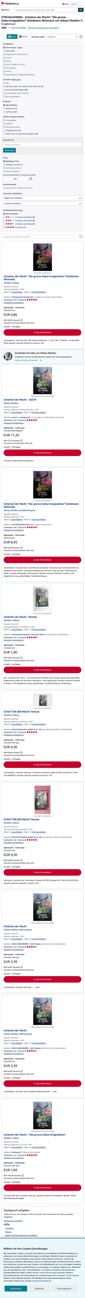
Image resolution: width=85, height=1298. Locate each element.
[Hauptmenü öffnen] (6, 10)
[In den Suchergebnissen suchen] (42, 236)
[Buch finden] (81, 10)
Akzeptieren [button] (15, 1288)
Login (73, 4)
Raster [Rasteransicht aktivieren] (26, 36)
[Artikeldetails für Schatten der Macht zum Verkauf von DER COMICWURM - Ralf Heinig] (42, 908)
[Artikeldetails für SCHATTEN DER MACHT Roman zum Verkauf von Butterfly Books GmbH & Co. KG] (42, 700)
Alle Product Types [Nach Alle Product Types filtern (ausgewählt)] (12, 47)
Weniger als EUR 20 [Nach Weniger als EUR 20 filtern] (13, 164)
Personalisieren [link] (63, 1288)
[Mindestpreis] (8, 179)
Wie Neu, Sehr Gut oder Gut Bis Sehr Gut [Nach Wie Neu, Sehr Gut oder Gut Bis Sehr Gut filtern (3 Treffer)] (23, 86)
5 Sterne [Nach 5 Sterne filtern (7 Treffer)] (15, 227)
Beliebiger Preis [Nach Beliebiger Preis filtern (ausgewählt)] (11, 161)
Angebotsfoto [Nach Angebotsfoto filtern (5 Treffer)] (11, 130)
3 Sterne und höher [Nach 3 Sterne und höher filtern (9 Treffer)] (20, 220)
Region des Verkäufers (13, 198)
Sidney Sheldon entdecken (28, 360)
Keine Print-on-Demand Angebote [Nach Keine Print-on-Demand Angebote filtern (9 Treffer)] (20, 134)
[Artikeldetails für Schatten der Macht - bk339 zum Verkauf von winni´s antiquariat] (42, 381)
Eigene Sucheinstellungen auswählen (21, 1234)
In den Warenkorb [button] (42, 332)
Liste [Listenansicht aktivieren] (14, 36)
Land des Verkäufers (12, 204)
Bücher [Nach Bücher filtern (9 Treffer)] (9, 51)
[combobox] (46, 10)
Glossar (8, 1230)
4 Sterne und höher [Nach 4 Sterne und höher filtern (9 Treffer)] (20, 224)
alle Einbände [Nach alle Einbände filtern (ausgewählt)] (10, 105)
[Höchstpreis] (23, 179)
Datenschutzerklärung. (13, 1281)
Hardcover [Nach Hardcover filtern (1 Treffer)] (10, 108)
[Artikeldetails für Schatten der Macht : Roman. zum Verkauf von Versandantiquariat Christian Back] (42, 599)
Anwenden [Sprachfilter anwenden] (9, 150)
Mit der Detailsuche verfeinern (43, 28)
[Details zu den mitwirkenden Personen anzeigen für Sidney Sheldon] (11, 283)
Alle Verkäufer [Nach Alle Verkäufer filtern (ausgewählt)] (12, 214)
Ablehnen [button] (38, 1288)
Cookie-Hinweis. (54, 1275)
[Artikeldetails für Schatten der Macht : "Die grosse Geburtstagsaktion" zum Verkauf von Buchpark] (42, 1116)
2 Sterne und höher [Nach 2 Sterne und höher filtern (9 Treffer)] (20, 217)
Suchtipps (9, 1227)
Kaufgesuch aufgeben (13, 1219)
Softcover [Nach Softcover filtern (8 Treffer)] (10, 112)
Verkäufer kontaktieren (13, 303)
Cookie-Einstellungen (39, 1272)
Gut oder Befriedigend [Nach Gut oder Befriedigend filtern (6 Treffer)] (15, 90)
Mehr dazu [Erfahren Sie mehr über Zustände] (15, 79)
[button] (80, 236)
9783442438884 (18, 28)
